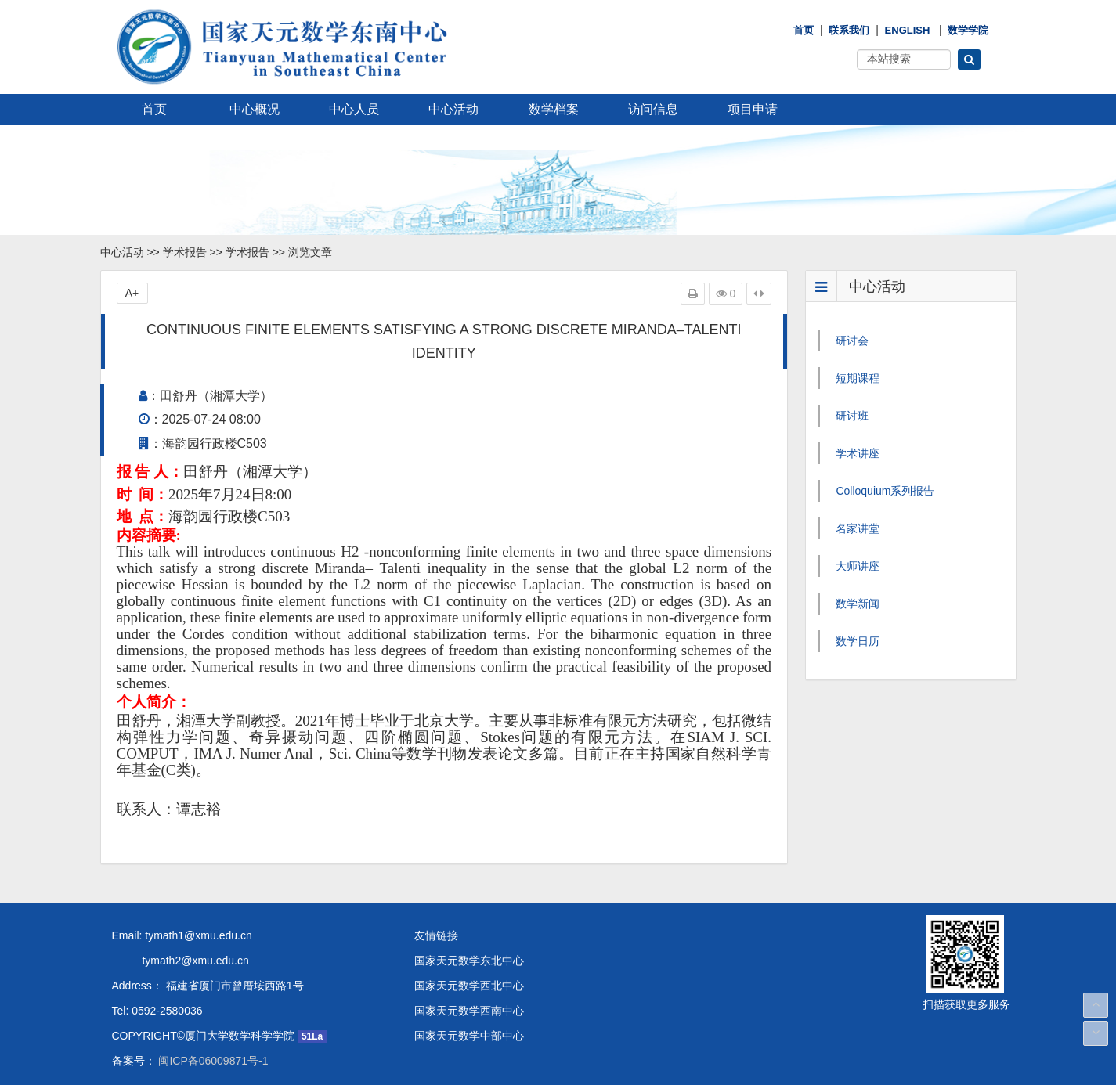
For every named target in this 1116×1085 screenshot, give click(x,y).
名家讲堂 (857, 528)
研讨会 (852, 340)
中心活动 (453, 109)
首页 (803, 30)
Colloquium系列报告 (885, 491)
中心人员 (354, 109)
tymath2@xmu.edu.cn (180, 960)
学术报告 (185, 252)
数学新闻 (857, 603)
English (907, 30)
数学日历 (857, 641)
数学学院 (968, 30)
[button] (969, 59)
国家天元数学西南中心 (469, 1010)
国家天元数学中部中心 (469, 1035)
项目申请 (753, 109)
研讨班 (852, 415)
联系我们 (849, 30)
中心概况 (254, 109)
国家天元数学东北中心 (469, 960)
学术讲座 (857, 453)
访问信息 (653, 109)
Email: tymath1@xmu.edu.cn (182, 935)
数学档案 (554, 109)
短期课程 (857, 378)
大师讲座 (857, 566)
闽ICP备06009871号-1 (212, 1060)
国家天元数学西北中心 (469, 985)
